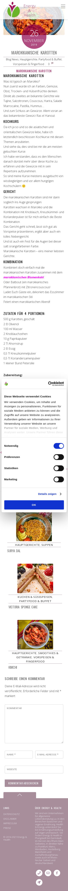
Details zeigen (47, 493)
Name (11, 754)
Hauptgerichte (28, 59)
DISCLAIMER (10, 818)
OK (34, 504)
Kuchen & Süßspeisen (35, 597)
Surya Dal (13, 550)
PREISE (7, 828)
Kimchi (13, 667)
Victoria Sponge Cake (23, 607)
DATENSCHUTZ (11, 814)
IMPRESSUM (10, 823)
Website (12, 769)
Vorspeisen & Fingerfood (28, 64)
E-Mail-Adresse (47, 754)
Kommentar (14, 708)
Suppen (47, 545)
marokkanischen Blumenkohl (23, 277)
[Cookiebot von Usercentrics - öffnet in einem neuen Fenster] (48, 383)
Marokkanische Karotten (34, 52)
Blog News (12, 59)
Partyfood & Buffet (50, 59)
